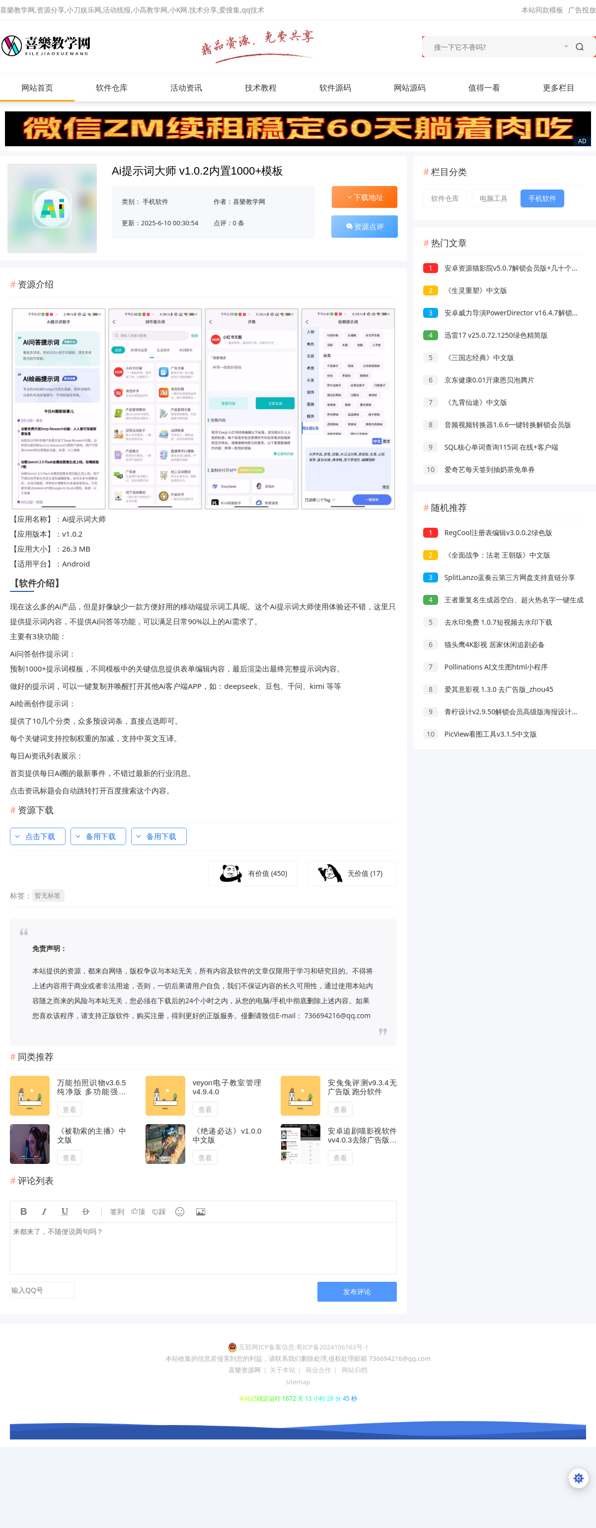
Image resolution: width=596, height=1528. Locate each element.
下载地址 (364, 197)
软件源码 (345, 87)
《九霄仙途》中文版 (465, 402)
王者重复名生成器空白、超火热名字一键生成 (503, 599)
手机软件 (155, 201)
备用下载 (95, 836)
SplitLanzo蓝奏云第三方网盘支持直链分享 (499, 577)
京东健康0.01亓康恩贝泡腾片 (478, 379)
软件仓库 (122, 87)
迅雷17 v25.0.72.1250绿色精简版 (485, 335)
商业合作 (318, 1369)
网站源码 (420, 87)
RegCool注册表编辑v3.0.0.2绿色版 (487, 532)
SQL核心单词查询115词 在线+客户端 (490, 447)
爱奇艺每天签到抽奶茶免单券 (479, 469)
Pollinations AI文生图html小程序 (485, 666)
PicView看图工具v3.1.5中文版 (480, 734)
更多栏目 (569, 87)
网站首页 (37, 87)
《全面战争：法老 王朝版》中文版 (486, 555)
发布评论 (357, 1291)
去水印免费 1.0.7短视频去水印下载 (487, 622)
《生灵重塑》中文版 (465, 290)
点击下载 (34, 836)
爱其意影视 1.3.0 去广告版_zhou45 (488, 689)
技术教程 (271, 87)
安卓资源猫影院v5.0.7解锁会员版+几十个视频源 (508, 268)
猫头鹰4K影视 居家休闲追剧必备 (484, 644)
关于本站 (283, 1369)
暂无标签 (48, 895)
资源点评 (364, 226)
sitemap (298, 1381)
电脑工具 (494, 198)
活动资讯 (196, 87)
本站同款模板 (542, 9)
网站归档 (355, 1369)
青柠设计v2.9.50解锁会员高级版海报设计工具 (504, 711)
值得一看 (494, 87)
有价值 (267, 873)
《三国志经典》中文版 (468, 357)
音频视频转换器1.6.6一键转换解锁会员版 (497, 424)
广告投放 (582, 9)
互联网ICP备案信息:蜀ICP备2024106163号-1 (303, 1346)
